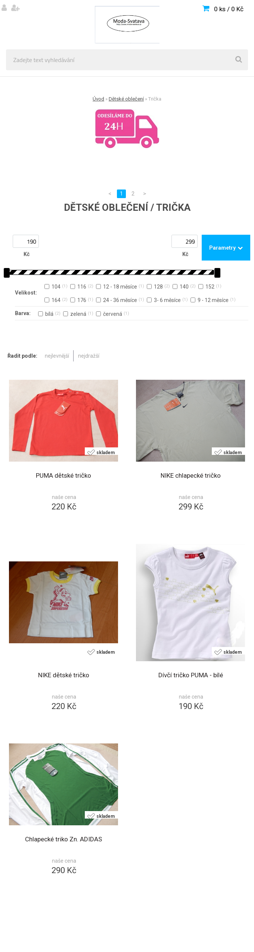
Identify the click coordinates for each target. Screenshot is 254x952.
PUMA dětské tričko (63, 475)
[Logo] (127, 24)
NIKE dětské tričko (63, 675)
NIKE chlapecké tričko (191, 475)
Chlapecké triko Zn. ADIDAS (63, 839)
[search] (238, 59)
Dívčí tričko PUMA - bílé (190, 675)
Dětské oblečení (126, 99)
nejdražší (88, 356)
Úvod (98, 99)
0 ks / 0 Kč (229, 9)
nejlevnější (57, 356)
